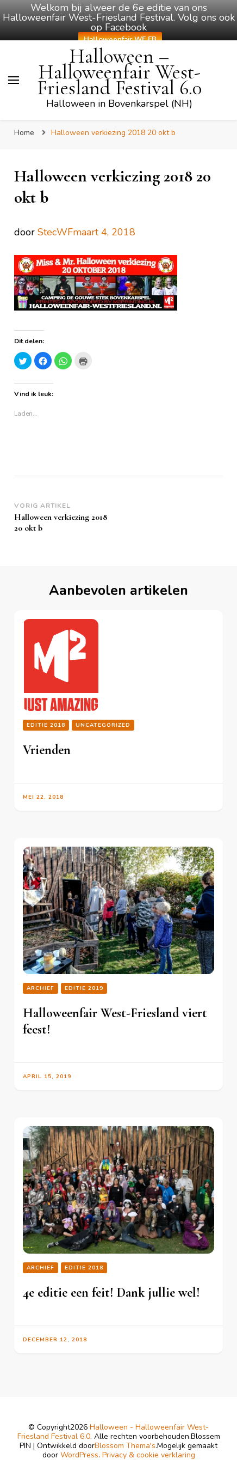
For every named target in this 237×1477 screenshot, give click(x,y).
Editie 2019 (84, 988)
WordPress (79, 1455)
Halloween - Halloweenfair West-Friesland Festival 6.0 (113, 1432)
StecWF (55, 232)
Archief (40, 988)
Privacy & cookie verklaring (148, 1455)
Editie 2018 (46, 725)
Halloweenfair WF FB (120, 40)
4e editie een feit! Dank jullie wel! (111, 1292)
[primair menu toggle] (13, 80)
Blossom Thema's (125, 1445)
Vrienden (47, 750)
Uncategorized (103, 725)
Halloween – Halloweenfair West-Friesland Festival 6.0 (119, 72)
